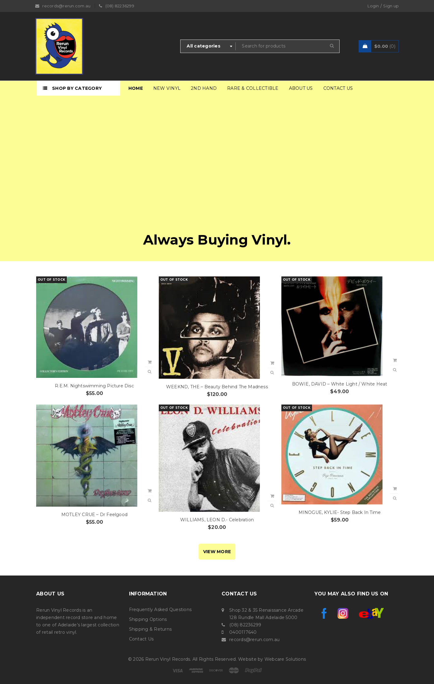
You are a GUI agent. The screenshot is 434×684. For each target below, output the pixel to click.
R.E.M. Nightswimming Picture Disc (94, 386)
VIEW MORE (217, 551)
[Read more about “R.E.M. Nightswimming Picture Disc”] (149, 362)
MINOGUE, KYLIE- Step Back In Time (340, 512)
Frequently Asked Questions (160, 609)
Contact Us (141, 639)
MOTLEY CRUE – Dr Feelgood (94, 514)
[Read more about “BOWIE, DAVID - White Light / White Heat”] (394, 360)
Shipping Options (148, 619)
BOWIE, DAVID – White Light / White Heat (339, 384)
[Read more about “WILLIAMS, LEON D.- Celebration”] (272, 496)
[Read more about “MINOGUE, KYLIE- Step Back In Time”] (394, 488)
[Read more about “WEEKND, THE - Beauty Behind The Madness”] (272, 363)
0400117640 (243, 632)
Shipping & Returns (150, 629)
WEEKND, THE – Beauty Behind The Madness (217, 387)
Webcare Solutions (285, 659)
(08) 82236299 (245, 625)
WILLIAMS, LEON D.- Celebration (217, 519)
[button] (149, 491)
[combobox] (208, 46)
